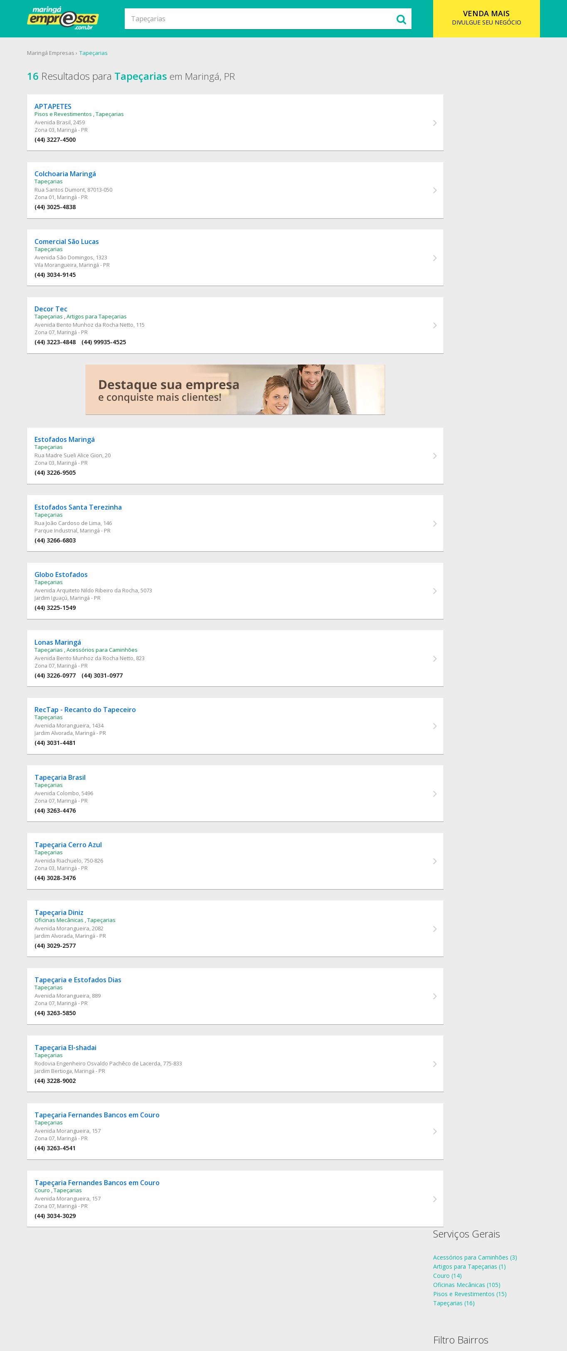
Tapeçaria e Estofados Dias (85, 1021)
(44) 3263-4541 (63, 1195)
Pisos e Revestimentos (71, 116)
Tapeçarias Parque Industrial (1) (471, 234)
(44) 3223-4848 (63, 354)
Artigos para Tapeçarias (104, 328)
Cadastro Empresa (286, 1311)
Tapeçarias (100, 53)
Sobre (183, 1311)
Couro (50, 1240)
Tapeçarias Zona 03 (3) (460, 261)
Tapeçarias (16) (450, 146)
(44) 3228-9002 (63, 1125)
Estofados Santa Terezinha (86, 526)
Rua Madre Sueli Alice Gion (76, 471)
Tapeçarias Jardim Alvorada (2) (470, 206)
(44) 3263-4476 (63, 842)
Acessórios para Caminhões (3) (471, 100)
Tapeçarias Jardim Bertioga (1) (470, 215)
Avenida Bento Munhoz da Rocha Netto (91, 336)
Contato (330, 1311)
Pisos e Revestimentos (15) (466, 137)
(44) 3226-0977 (63, 701)
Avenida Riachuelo (65, 895)
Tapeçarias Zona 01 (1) (460, 252)
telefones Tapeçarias (457, 331)
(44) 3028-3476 (63, 913)
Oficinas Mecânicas (66, 957)
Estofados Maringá (72, 455)
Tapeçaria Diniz (66, 950)
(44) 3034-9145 (63, 283)
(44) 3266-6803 (63, 559)
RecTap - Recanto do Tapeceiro (93, 738)
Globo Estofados (69, 597)
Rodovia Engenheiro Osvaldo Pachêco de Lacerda (105, 1107)
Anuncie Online (370, 1311)
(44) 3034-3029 (63, 1266)
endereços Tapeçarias (458, 340)
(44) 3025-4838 (63, 213)
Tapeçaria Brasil (68, 809)
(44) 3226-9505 (63, 489)
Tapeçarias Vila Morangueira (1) (471, 243)
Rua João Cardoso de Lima (75, 542)
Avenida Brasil (60, 124)
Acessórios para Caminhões (109, 675)
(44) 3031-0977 (110, 701)
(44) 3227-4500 (63, 142)
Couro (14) (443, 119)
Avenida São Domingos (71, 266)
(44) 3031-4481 (63, 771)
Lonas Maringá (65, 667)
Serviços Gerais (462, 77)
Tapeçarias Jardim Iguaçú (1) (467, 225)
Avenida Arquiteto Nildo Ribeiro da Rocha (94, 612)
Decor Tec (58, 320)
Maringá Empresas (57, 53)
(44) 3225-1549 (63, 630)
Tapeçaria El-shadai (73, 1091)
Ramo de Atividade (225, 1311)
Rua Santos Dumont (67, 195)
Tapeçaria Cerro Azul (76, 879)
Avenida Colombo (64, 824)
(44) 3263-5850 (63, 1054)
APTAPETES (60, 108)
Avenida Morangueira (69, 754)
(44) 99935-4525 (111, 354)
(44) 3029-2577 (63, 983)
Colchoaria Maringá (73, 179)
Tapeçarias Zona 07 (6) (460, 270)
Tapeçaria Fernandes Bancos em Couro (105, 1162)
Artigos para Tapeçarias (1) (465, 109)
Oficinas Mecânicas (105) (462, 128)
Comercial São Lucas (74, 250)
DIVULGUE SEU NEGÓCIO (481, 17)
